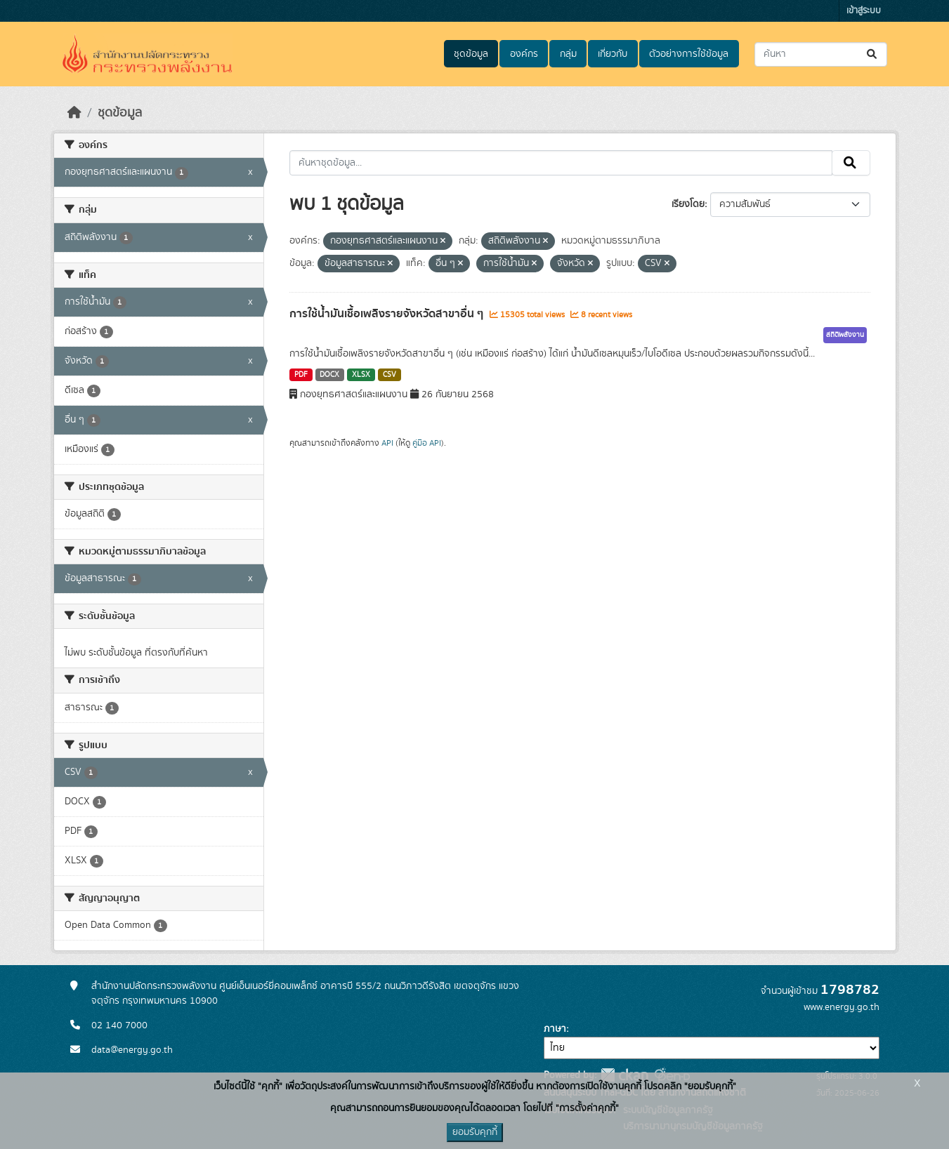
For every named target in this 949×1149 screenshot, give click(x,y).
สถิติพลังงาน (845, 335)
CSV (389, 374)
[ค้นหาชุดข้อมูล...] (820, 54)
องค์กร (524, 54)
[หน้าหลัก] (74, 113)
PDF (301, 374)
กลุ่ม (568, 54)
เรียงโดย (688, 204)
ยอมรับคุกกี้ (474, 1132)
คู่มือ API (426, 443)
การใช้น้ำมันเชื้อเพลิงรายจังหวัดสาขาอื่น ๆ (387, 314)
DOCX (329, 374)
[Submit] (873, 54)
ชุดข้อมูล (471, 54)
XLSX (361, 374)
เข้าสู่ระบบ (863, 11)
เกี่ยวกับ (612, 54)
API (387, 443)
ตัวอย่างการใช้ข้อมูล (688, 54)
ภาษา (555, 1029)
